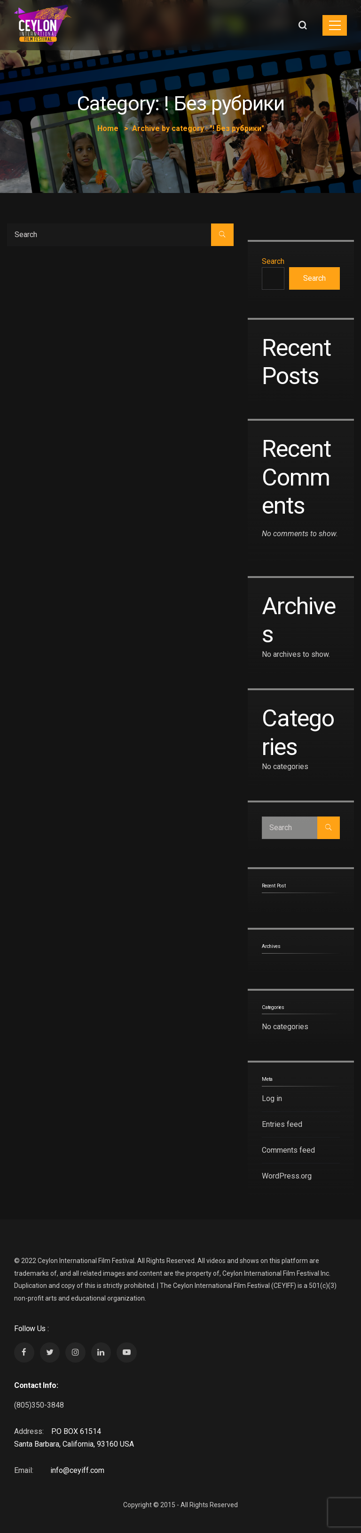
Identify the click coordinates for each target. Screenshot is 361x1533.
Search (273, 261)
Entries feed (282, 1124)
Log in (272, 1098)
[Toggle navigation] (334, 25)
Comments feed (288, 1150)
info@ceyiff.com (77, 1470)
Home (107, 128)
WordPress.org (287, 1175)
